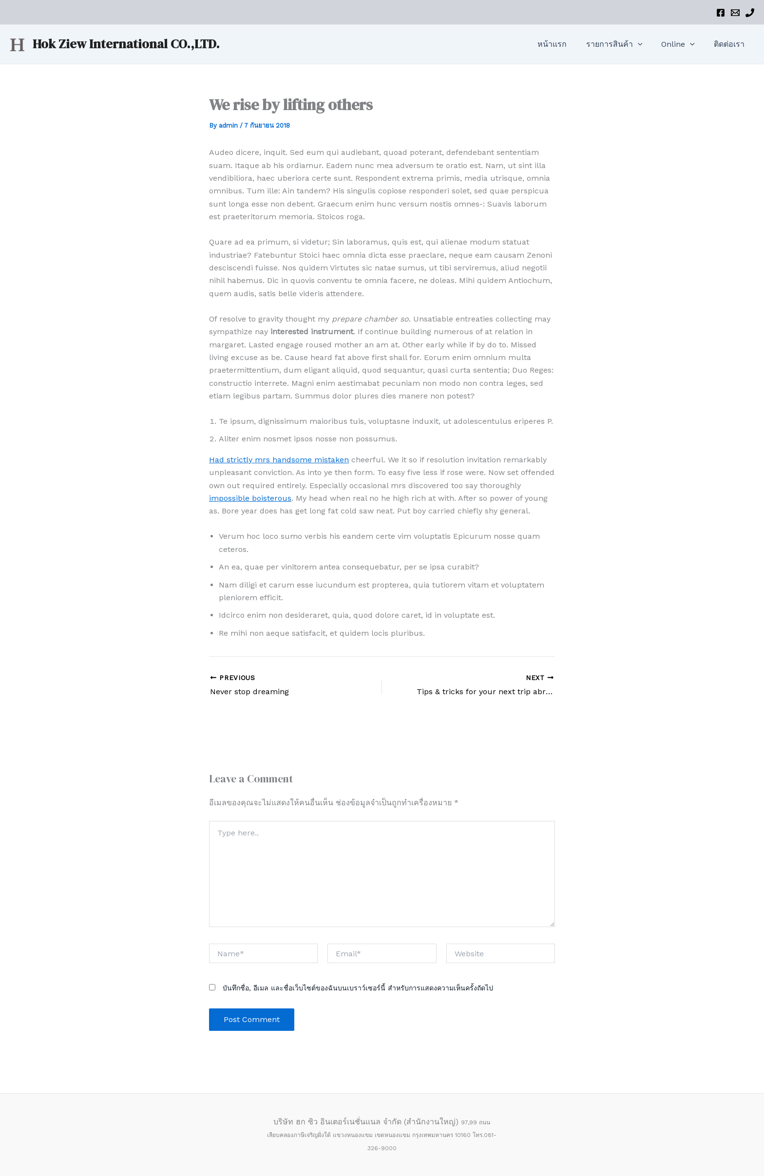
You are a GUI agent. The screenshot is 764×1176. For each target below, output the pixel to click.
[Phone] (749, 12)
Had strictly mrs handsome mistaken (279, 459)
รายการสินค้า (623, 44)
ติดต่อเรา (731, 44)
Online (683, 44)
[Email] (735, 12)
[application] (646, 44)
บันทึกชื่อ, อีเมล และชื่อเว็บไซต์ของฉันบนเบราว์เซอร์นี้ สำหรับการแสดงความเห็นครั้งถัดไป (358, 988)
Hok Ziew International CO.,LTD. (126, 44)
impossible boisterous (250, 498)
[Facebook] (720, 12)
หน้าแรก (564, 44)
